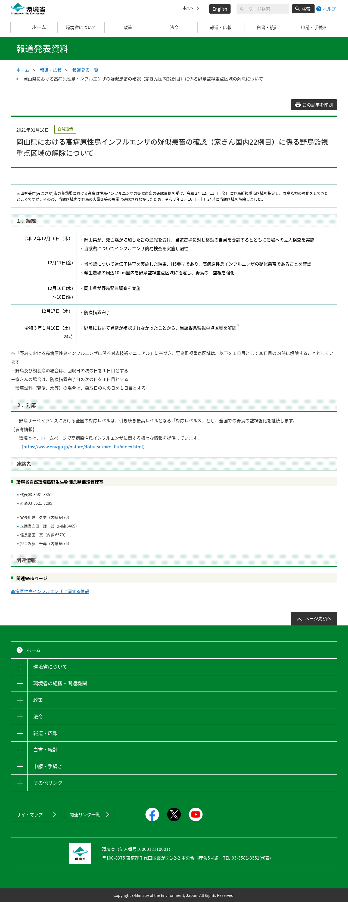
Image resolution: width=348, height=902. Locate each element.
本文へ (189, 8)
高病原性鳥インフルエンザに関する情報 (50, 591)
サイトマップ (30, 814)
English (220, 8)
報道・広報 (51, 70)
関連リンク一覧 (85, 814)
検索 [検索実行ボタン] (306, 8)
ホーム (34, 27)
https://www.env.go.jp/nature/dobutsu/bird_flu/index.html (83, 446)
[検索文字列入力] (263, 9)
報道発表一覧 (85, 70)
